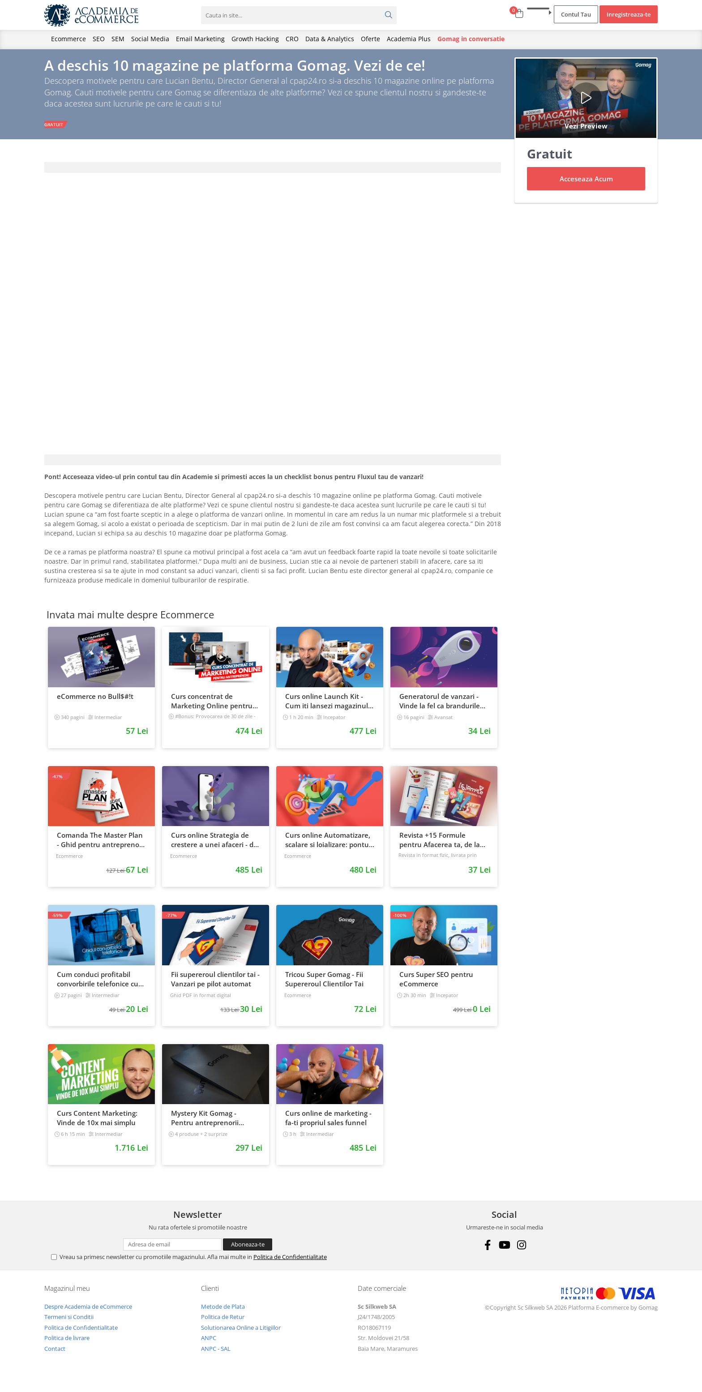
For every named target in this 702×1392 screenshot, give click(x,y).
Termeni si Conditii (69, 1322)
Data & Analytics (329, 38)
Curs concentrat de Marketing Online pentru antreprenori (212, 706)
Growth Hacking (255, 38)
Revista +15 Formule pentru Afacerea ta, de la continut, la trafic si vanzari (443, 845)
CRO (292, 38)
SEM (117, 38)
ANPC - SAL (216, 1354)
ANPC (208, 1343)
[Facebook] (487, 1250)
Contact (54, 1354)
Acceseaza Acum (586, 184)
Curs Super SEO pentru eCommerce (436, 984)
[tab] (272, 172)
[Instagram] (521, 1250)
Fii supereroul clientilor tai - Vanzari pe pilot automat (215, 984)
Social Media (150, 38)
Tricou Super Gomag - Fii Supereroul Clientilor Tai (324, 984)
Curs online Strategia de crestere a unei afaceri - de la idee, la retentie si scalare (214, 845)
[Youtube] (504, 1250)
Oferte (370, 38)
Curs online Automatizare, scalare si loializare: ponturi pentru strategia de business (329, 845)
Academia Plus (409, 38)
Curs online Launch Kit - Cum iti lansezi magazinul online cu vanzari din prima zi (329, 706)
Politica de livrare (67, 1343)
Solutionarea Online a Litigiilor (241, 1333)
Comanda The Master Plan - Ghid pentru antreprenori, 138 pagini (101, 845)
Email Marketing (200, 38)
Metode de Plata (223, 1312)
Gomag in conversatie (471, 38)
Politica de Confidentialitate (290, 1262)
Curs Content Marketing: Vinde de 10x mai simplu (97, 1123)
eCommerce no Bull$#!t (95, 701)
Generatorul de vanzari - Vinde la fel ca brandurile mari (439, 706)
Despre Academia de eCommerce (88, 1312)
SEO (99, 38)
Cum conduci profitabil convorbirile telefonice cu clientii (97, 984)
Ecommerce (68, 38)
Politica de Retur (222, 1322)
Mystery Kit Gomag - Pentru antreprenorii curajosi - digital (205, 1123)
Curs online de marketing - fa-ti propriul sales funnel (328, 1123)
